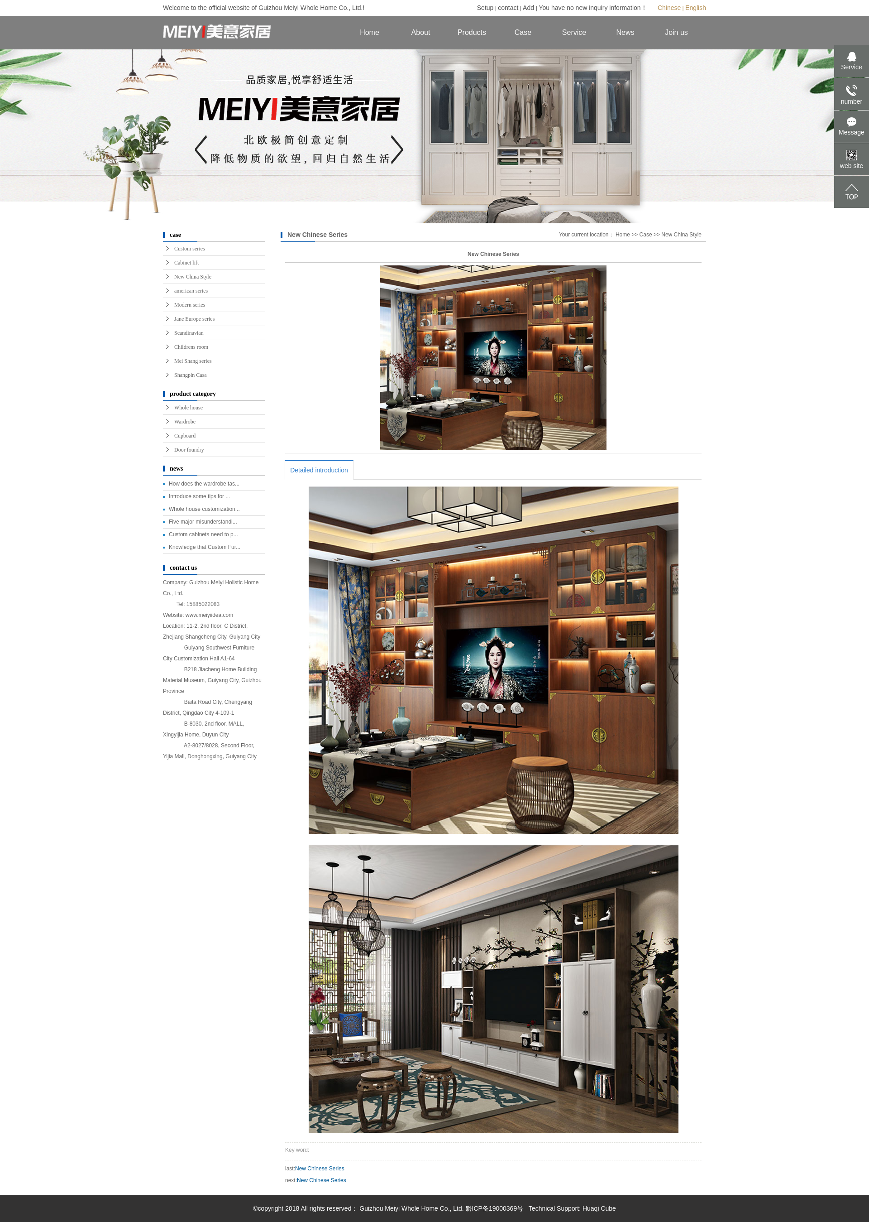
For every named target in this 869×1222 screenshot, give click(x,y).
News (625, 32)
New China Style (192, 277)
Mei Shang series (193, 361)
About (420, 32)
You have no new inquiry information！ (593, 7)
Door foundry (189, 450)
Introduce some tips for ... (199, 496)
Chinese (669, 7)
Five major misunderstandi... (203, 522)
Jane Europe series (194, 319)
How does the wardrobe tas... (204, 484)
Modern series (189, 305)
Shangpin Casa (190, 375)
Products (472, 32)
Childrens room (191, 347)
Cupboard (185, 436)
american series (191, 291)
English (695, 7)
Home (369, 32)
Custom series (189, 248)
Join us (676, 32)
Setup (485, 7)
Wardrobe (185, 422)
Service (574, 32)
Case (523, 32)
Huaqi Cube (599, 1208)
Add (529, 7)
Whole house (188, 407)
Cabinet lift (186, 263)
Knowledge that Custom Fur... (204, 547)
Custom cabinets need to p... (203, 534)
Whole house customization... (204, 509)
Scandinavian (189, 333)
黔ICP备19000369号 (495, 1208)
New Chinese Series (319, 1168)
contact (508, 7)
